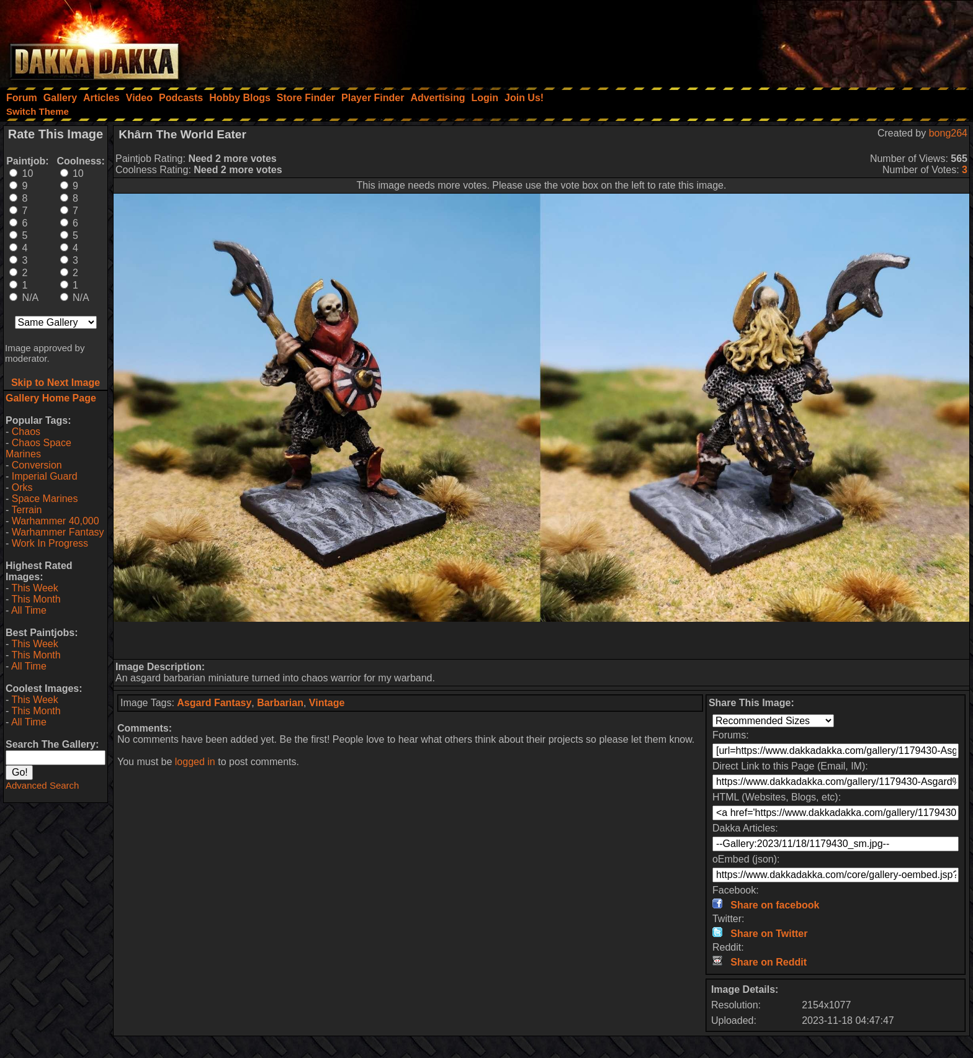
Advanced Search (42, 785)
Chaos (26, 431)
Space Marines (45, 498)
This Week (34, 588)
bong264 (948, 133)
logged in (195, 761)
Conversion (37, 465)
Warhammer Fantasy (58, 532)
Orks (22, 487)
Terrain (26, 509)
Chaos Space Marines (38, 448)
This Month (35, 599)
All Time (29, 610)
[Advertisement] (806, 40)
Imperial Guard (45, 476)
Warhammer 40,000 (55, 521)
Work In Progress (50, 543)
